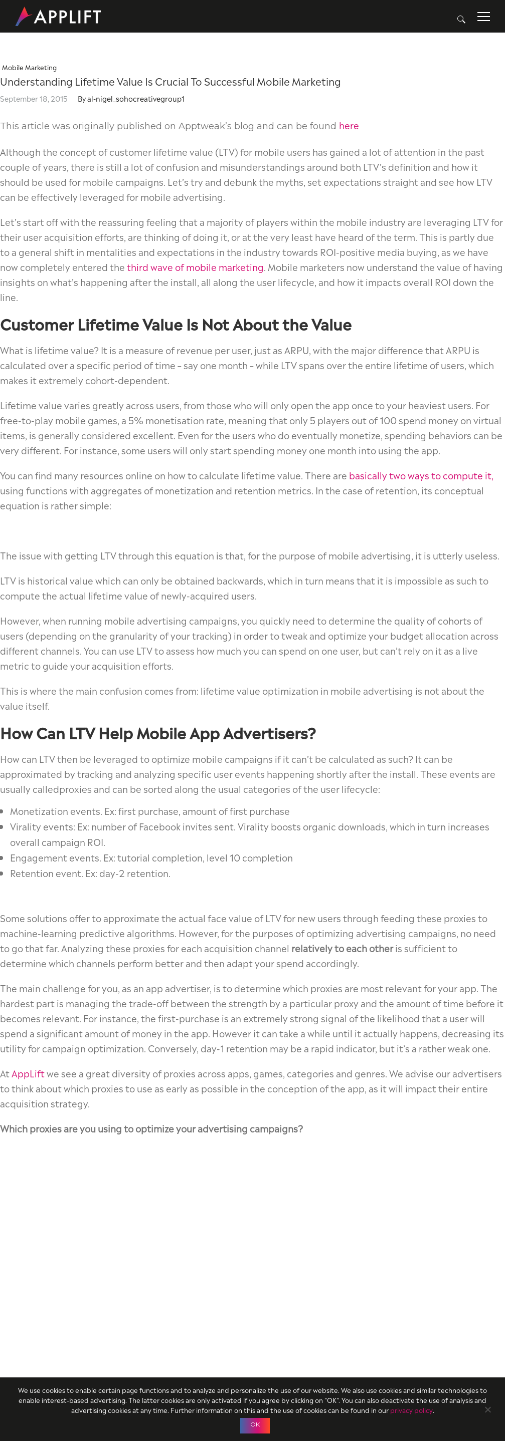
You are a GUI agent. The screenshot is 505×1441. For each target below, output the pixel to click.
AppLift (28, 1072)
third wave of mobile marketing (195, 266)
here (349, 124)
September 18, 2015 (34, 98)
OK (255, 1424)
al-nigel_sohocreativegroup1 (136, 98)
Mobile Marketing (29, 67)
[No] (487, 1408)
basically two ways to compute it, (421, 474)
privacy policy (411, 1409)
